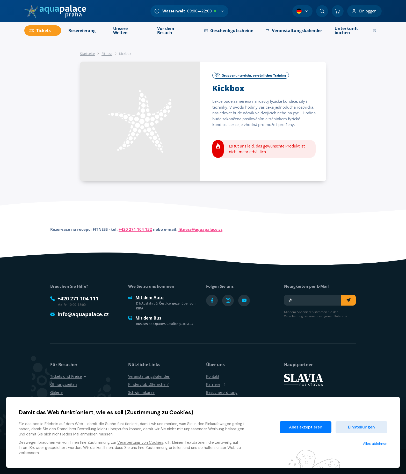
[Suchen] (322, 11)
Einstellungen (361, 427)
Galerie (56, 392)
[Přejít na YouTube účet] (244, 300)
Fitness (107, 53)
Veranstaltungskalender (149, 376)
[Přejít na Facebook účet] (212, 300)
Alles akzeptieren (305, 427)
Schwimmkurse (141, 392)
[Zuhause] (55, 11)
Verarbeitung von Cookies (140, 442)
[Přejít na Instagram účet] (228, 300)
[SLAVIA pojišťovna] (303, 379)
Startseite (87, 53)
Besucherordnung (221, 392)
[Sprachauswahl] (302, 11)
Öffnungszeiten (63, 384)
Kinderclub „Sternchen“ (148, 384)
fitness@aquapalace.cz (200, 229)
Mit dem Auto (146, 297)
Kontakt (212, 376)
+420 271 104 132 (135, 229)
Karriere (216, 384)
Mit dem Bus (144, 318)
